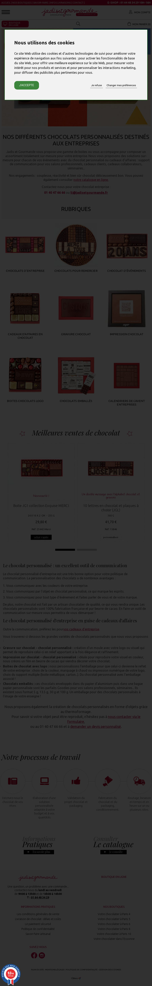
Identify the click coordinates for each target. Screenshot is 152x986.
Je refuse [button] (96, 85)
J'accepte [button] (26, 85)
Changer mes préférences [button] (121, 85)
